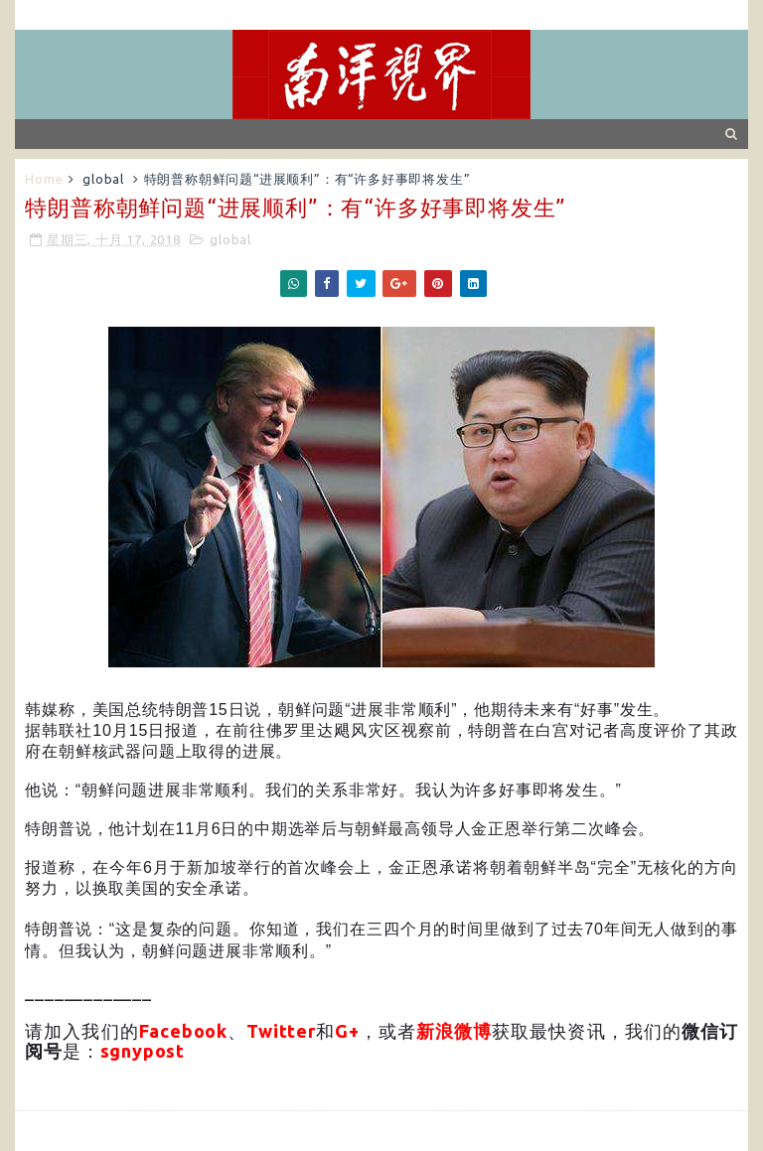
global (103, 179)
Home (44, 179)
